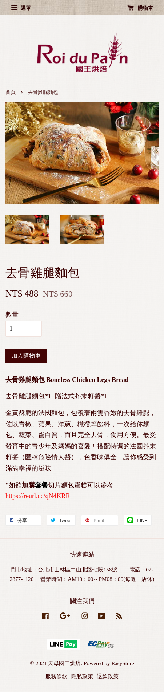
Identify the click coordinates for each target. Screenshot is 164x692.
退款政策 (108, 676)
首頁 (10, 92)
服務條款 (56, 676)
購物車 (140, 8)
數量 (12, 314)
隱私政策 (82, 676)
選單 (21, 8)
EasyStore (122, 663)
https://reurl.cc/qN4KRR (37, 496)
